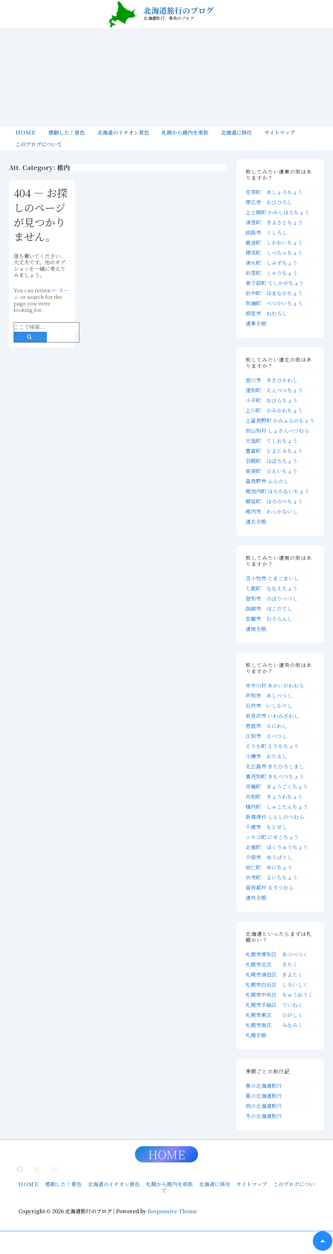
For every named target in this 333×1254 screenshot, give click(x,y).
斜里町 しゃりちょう (272, 273)
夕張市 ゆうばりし (269, 857)
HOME (166, 1154)
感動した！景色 (66, 132)
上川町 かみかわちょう (274, 410)
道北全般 (256, 521)
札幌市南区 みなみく (274, 1025)
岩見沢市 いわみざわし (272, 716)
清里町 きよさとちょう (274, 222)
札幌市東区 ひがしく (274, 1015)
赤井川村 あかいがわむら (275, 685)
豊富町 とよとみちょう (274, 451)
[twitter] (37, 1169)
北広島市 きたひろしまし (275, 766)
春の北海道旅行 (264, 1085)
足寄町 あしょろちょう (274, 192)
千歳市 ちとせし (266, 827)
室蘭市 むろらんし (269, 618)
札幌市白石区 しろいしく (277, 984)
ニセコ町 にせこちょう (272, 837)
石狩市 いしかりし (269, 705)
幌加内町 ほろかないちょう (277, 491)
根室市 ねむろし (266, 313)
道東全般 (256, 323)
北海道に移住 (236, 132)
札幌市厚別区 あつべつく (277, 954)
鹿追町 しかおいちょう (274, 242)
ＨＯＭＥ (25, 132)
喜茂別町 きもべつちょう (275, 776)
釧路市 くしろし (266, 232)
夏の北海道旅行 (264, 1096)
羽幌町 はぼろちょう (272, 461)
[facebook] (20, 1169)
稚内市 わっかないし (272, 511)
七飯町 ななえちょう (272, 588)
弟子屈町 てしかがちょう (275, 283)
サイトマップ (279, 132)
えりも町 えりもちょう (272, 746)
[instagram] (54, 1169)
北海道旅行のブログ (178, 10)
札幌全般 (256, 1035)
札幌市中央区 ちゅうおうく (279, 995)
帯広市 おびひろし (269, 202)
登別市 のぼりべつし (272, 598)
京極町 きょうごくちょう (277, 786)
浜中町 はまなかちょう (274, 293)
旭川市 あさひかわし (272, 380)
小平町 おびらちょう (272, 400)
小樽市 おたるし (266, 756)
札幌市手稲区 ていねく (274, 1005)
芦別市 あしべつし (269, 695)
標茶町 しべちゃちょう (274, 252)
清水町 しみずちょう (272, 263)
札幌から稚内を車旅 (185, 132)
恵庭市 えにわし (266, 726)
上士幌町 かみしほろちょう (277, 212)
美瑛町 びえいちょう (272, 471)
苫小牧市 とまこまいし (272, 578)
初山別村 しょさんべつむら (277, 430)
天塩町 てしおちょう (272, 441)
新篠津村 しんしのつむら (275, 817)
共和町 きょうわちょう (274, 796)
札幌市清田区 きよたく (274, 974)
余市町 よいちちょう (272, 877)
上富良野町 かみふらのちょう (280, 420)
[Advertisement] (166, 78)
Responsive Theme (172, 1211)
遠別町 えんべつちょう (274, 390)
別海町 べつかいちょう (274, 303)
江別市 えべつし (266, 736)
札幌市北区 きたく (272, 964)
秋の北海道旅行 (264, 1106)
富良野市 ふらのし (267, 481)
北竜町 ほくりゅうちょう (277, 847)
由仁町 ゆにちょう (269, 867)
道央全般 (256, 897)
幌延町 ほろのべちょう (274, 501)
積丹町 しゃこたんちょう (277, 806)
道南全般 (256, 629)
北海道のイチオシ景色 (123, 132)
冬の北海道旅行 (264, 1116)
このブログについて (38, 144)
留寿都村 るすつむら (270, 887)
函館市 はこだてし (269, 608)
